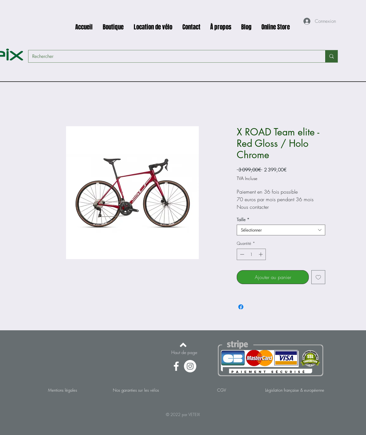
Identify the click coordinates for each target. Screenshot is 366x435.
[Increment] (261, 254)
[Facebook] (176, 366)
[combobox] (281, 230)
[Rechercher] (172, 56)
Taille (243, 219)
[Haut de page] (184, 352)
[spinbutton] (251, 254)
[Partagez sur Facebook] (241, 307)
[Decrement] (241, 254)
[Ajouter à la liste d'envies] (318, 277)
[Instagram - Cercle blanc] (190, 366)
